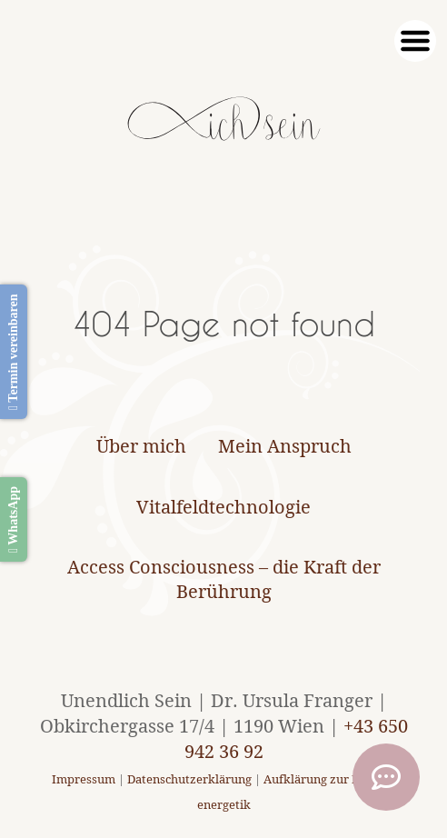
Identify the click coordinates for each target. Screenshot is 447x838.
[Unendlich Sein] (224, 131)
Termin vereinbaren (13, 352)
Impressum (83, 779)
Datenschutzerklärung (189, 779)
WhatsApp (13, 519)
